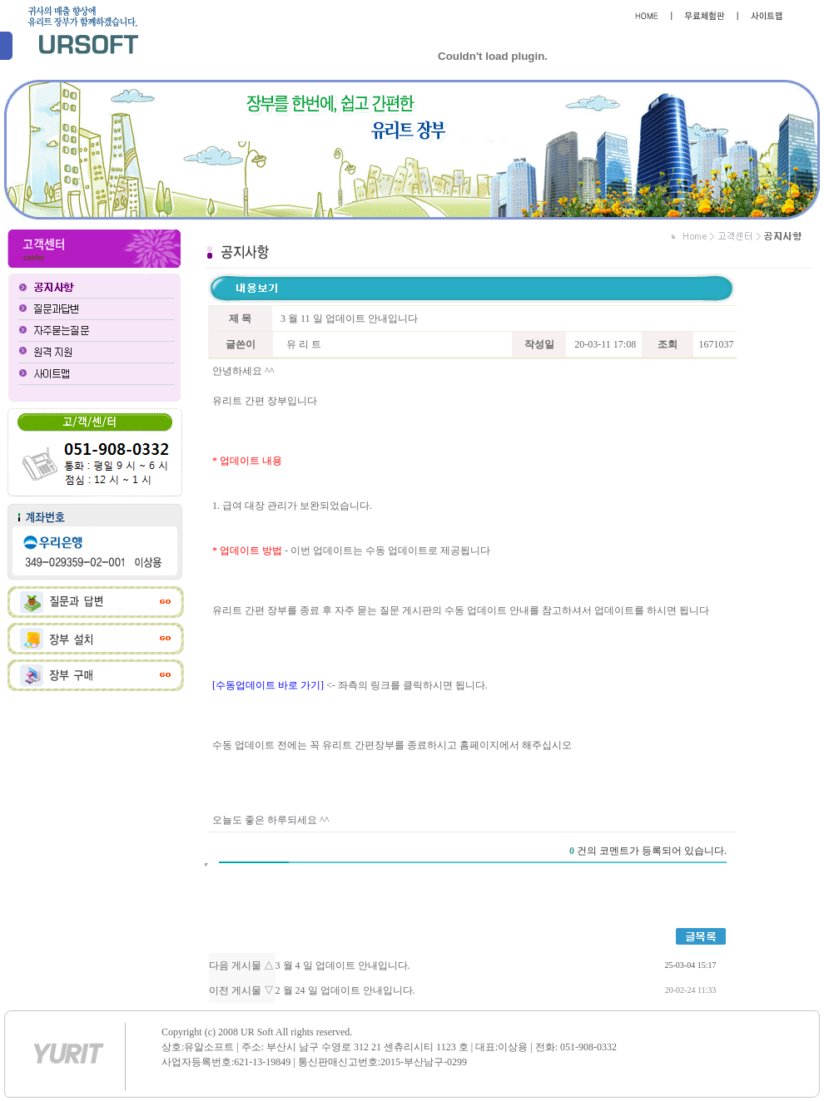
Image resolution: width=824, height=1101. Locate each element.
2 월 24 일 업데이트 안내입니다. (345, 990)
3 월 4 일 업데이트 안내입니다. (342, 965)
